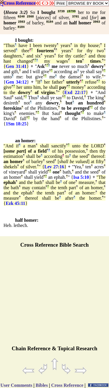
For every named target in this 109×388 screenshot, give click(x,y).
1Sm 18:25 (16, 123)
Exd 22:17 (75, 92)
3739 (61, 11)
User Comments (16, 385)
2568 (30, 16)
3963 (96, 22)
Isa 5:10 (81, 177)
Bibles (42, 385)
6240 (21, 16)
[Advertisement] (54, 299)
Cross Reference (19, 3)
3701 (75, 16)
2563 (21, 22)
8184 (49, 22)
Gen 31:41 (16, 66)
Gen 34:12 (16, 82)
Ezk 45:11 (15, 203)
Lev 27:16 (54, 166)
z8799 (71, 11)
